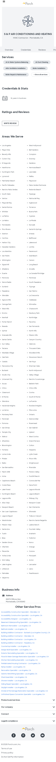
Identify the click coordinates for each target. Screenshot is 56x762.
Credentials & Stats (15, 88)
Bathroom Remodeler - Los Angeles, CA (16, 626)
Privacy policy (7, 753)
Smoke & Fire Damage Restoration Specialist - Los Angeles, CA (24, 691)
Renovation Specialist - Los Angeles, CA (16, 670)
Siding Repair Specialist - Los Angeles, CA (16, 684)
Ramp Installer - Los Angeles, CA (13, 667)
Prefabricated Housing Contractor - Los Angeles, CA (20, 663)
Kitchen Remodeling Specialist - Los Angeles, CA (19, 660)
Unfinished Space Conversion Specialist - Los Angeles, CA (23, 694)
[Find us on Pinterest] (23, 735)
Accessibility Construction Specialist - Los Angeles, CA (21, 615)
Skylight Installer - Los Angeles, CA (14, 687)
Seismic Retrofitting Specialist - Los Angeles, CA (19, 674)
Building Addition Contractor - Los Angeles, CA (18, 639)
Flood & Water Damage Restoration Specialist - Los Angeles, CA (25, 657)
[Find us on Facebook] (13, 735)
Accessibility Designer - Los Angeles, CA (16, 619)
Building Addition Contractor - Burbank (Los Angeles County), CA (25, 633)
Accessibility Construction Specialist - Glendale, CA (20, 612)
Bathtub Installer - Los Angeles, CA (14, 629)
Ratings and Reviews (15, 112)
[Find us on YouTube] (42, 735)
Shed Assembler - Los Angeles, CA (14, 677)
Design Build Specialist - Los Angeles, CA (16, 650)
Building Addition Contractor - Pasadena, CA (17, 643)
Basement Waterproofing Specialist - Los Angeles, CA (21, 622)
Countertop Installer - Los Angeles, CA (15, 646)
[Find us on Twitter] (33, 735)
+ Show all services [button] (40, 75)
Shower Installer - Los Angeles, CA (14, 681)
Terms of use (6, 748)
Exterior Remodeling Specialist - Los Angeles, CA (19, 653)
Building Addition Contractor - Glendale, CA (17, 636)
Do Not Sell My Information (12, 757)
